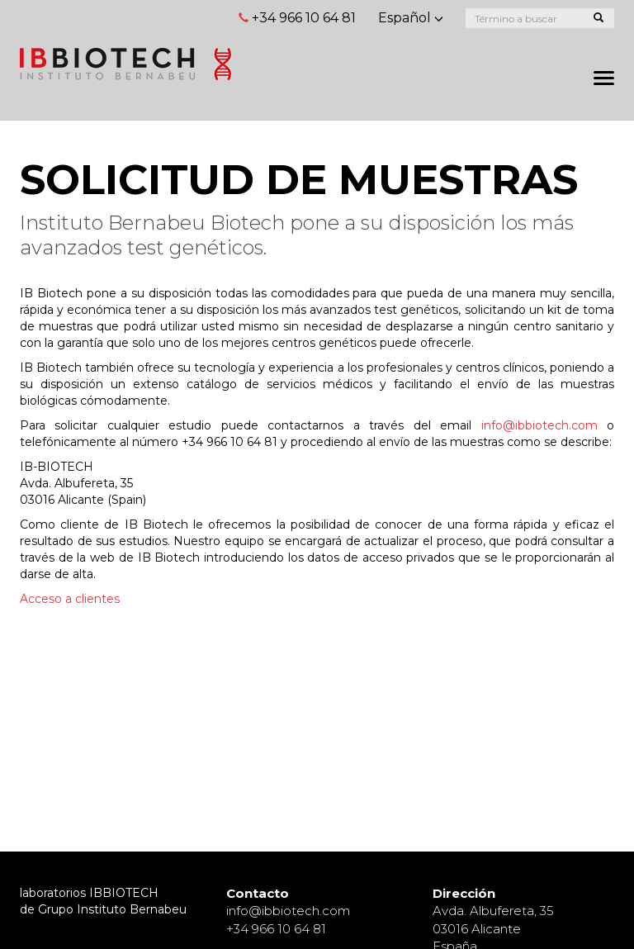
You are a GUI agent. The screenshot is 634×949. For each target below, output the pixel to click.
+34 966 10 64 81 (304, 18)
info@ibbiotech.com (539, 425)
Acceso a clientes (70, 598)
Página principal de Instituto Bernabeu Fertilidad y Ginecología (131, 64)
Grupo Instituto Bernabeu (112, 909)
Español (410, 18)
